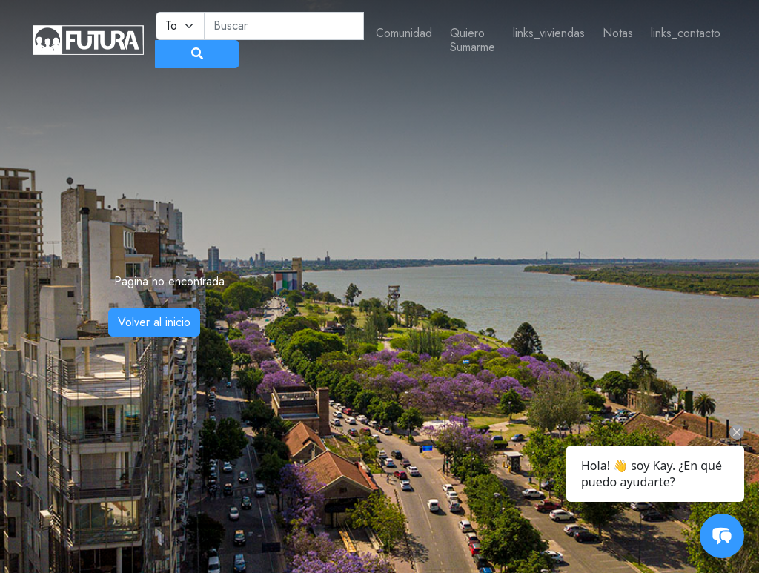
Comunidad (404, 33)
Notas (618, 33)
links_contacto (685, 33)
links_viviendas (549, 33)
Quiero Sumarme (472, 40)
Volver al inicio (154, 322)
